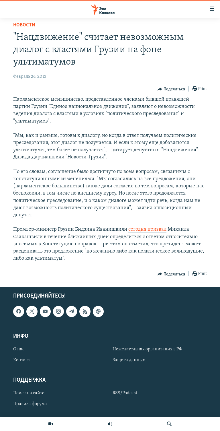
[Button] (171, 89)
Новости (24, 25)
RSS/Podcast (125, 393)
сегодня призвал (147, 229)
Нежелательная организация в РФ (147, 349)
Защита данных (129, 360)
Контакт (21, 360)
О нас (18, 349)
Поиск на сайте (28, 393)
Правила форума (30, 404)
